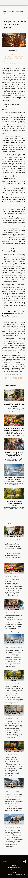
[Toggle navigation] (4, 2)
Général (9, 10)
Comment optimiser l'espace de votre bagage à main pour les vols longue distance (14, 750)
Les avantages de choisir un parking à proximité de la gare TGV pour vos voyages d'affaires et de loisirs (14, 788)
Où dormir (14, 865)
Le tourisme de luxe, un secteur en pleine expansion (14, 822)
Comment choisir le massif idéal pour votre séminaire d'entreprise (14, 429)
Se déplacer (14, 870)
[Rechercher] (14, 861)
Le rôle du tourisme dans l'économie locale (13, 56)
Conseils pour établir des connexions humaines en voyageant (14, 503)
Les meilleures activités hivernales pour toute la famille (14, 478)
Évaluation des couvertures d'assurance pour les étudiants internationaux (14, 713)
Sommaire (13, 51)
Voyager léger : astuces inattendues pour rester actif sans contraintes (14, 405)
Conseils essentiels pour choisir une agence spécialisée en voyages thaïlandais (14, 454)
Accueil (3, 10)
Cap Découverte (14, 876)
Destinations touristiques (14, 867)
